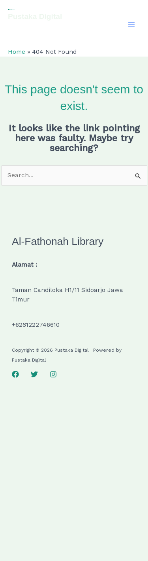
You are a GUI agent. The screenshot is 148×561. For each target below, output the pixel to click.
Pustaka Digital (35, 16)
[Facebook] (15, 374)
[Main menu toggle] (131, 23)
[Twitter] (34, 374)
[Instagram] (53, 374)
